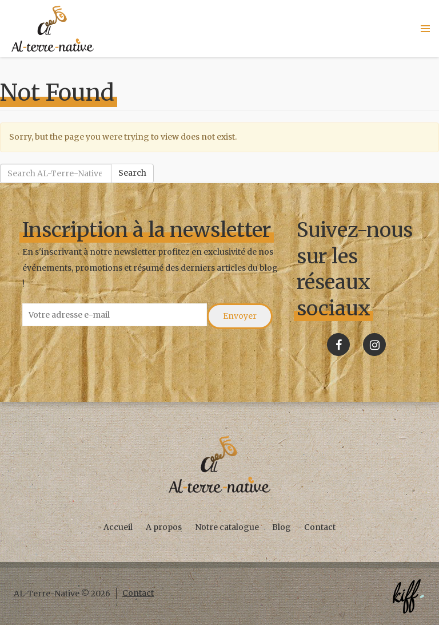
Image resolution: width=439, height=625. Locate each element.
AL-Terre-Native (52, 28)
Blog (281, 527)
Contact (320, 527)
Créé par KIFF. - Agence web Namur (408, 596)
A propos (164, 527)
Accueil (118, 527)
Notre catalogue (227, 527)
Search (132, 173)
